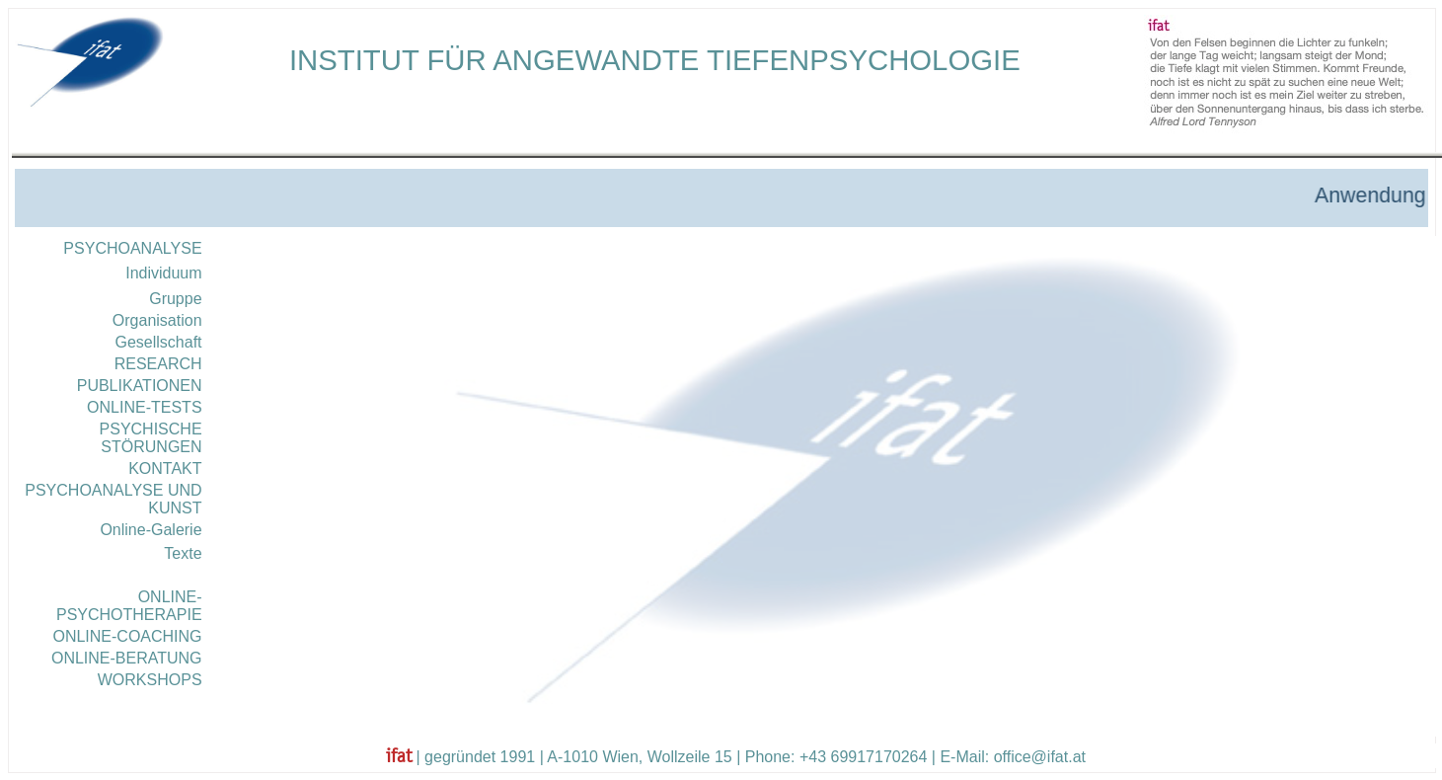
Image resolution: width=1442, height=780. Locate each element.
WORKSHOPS (150, 679)
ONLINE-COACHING (126, 636)
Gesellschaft (158, 342)
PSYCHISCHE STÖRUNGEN (151, 438)
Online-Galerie (150, 529)
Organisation (157, 320)
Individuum (163, 273)
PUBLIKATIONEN (139, 385)
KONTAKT (164, 468)
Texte (182, 553)
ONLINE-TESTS (144, 407)
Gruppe (175, 298)
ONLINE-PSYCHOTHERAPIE (129, 605)
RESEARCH (158, 363)
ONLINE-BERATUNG (126, 658)
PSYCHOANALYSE (132, 248)
